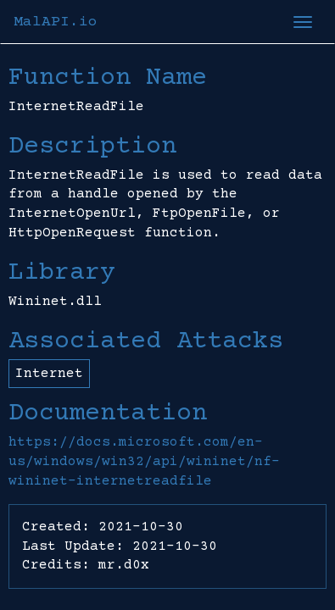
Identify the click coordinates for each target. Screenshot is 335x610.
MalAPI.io (56, 22)
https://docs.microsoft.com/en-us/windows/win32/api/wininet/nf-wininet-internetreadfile (144, 462)
